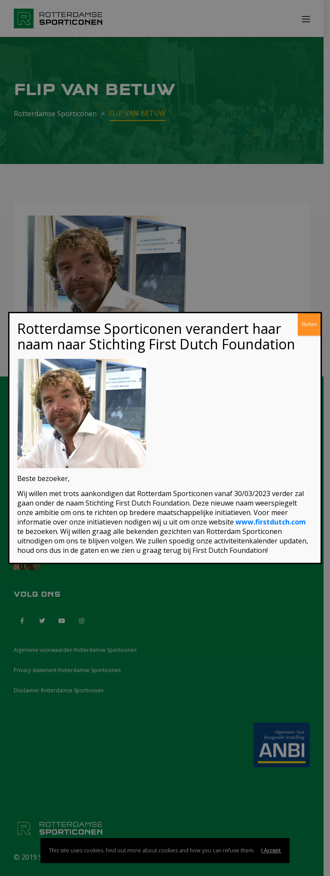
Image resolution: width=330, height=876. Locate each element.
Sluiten (309, 324)
